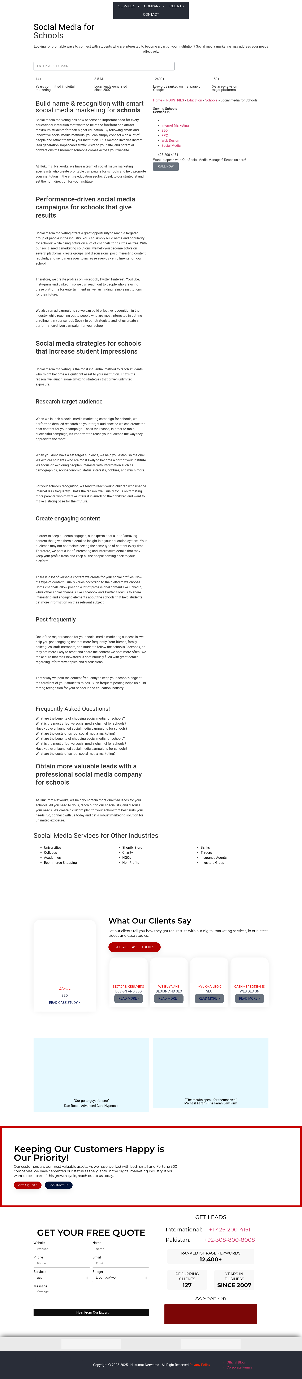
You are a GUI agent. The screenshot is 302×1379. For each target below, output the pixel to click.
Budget (97, 1272)
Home (157, 100)
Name (97, 1243)
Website (40, 1243)
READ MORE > (168, 998)
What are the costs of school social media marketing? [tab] (76, 734)
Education (194, 100)
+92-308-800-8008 (229, 1239)
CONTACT (151, 14)
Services (40, 1272)
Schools (211, 100)
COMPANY (154, 6)
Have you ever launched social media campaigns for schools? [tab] (81, 728)
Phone (38, 1257)
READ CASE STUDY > (64, 1003)
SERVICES (129, 6)
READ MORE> (128, 998)
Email (96, 1257)
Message (40, 1286)
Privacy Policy (199, 1365)
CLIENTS (176, 6)
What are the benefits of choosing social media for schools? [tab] (80, 718)
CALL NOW (166, 166)
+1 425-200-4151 (229, 1229)
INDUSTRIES (174, 100)
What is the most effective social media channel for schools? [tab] (81, 723)
